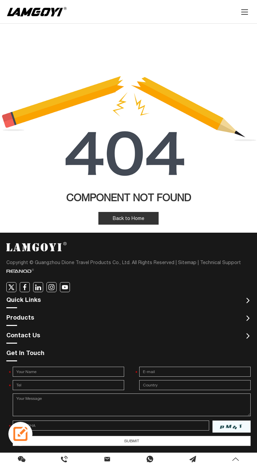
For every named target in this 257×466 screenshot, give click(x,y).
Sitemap (187, 262)
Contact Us (23, 336)
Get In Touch (25, 354)
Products (20, 318)
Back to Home (128, 218)
